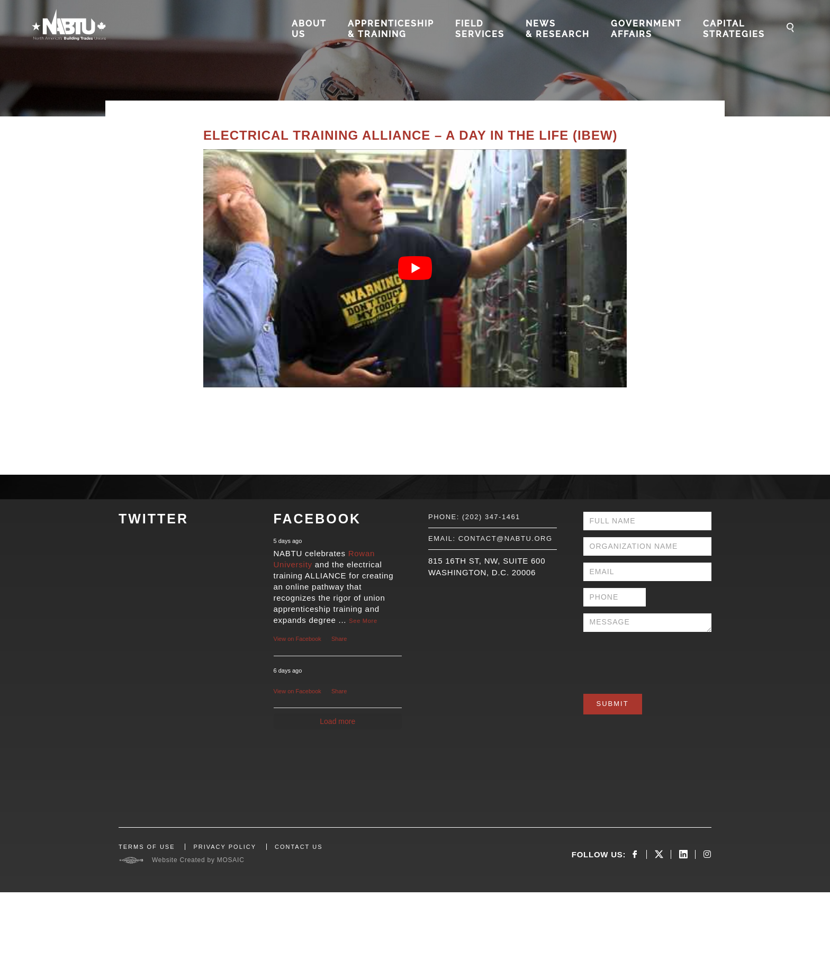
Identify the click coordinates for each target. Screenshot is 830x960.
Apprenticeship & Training (391, 29)
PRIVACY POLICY (224, 847)
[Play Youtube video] (415, 268)
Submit (613, 704)
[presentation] (663, 659)
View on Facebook (297, 639)
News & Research (558, 29)
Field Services (479, 29)
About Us (309, 29)
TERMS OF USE (147, 847)
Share (339, 639)
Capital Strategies (734, 29)
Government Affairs (646, 29)
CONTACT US (299, 847)
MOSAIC (231, 860)
